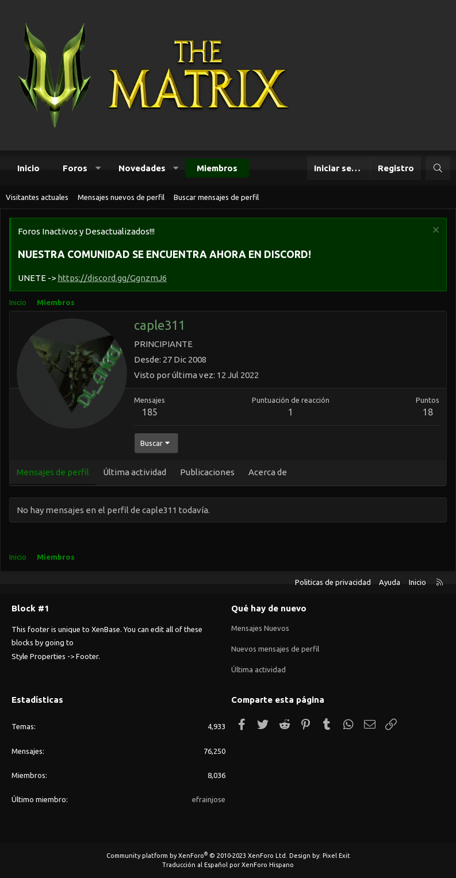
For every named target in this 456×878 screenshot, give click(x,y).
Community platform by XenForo (197, 855)
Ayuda (389, 582)
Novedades (142, 168)
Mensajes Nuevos (260, 628)
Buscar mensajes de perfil (216, 197)
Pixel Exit (336, 855)
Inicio (28, 168)
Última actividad (258, 669)
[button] (98, 168)
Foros (75, 168)
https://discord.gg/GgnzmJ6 (112, 278)
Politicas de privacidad (333, 582)
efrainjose (208, 799)
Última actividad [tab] (134, 472)
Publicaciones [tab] (207, 472)
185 (150, 412)
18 (428, 412)
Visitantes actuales (37, 197)
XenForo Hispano (268, 864)
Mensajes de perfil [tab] (53, 472)
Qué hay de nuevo (268, 608)
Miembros (217, 168)
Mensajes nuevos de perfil (121, 197)
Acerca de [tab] (267, 472)
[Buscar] (438, 168)
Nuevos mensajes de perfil (275, 649)
